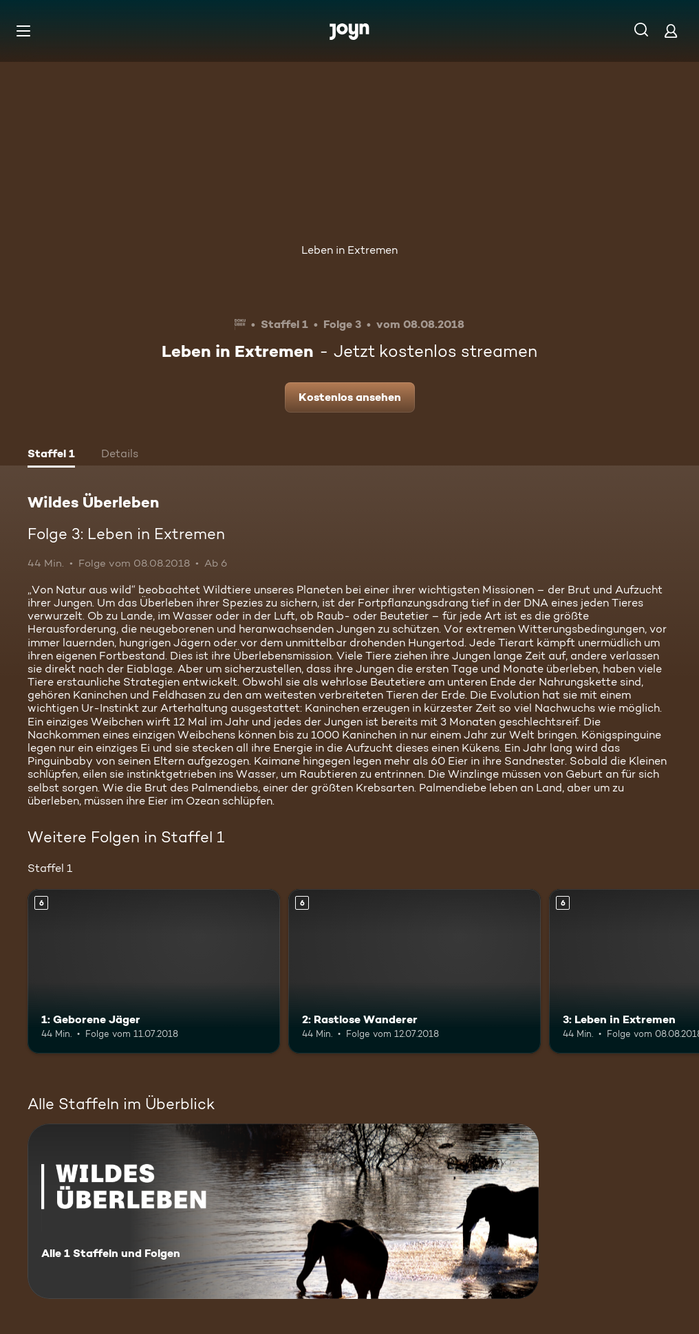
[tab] (51, 455)
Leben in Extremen (349, 249)
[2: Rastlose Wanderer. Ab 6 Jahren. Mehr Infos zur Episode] (414, 971)
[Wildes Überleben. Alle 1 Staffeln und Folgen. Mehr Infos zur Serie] (283, 1211)
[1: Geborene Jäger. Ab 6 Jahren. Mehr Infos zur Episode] (154, 971)
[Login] (670, 31)
